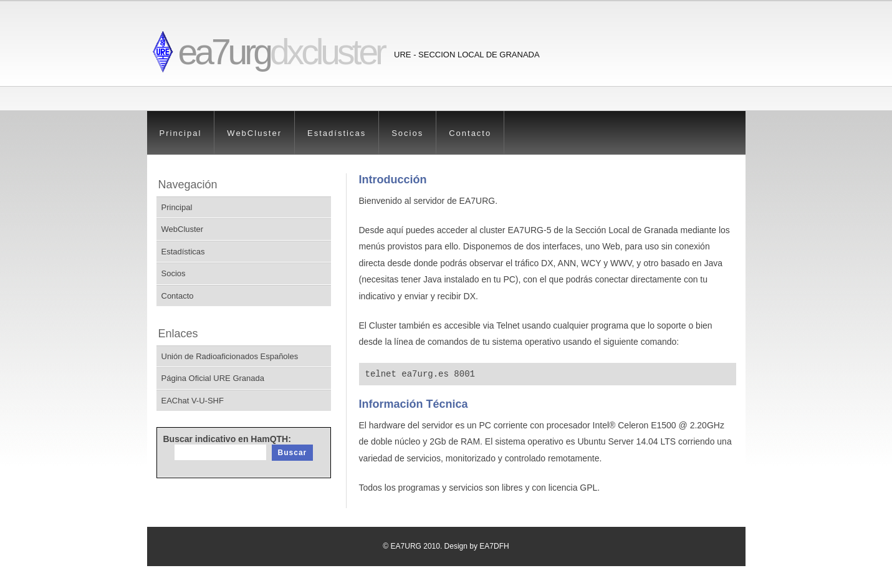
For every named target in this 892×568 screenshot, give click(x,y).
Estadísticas (336, 133)
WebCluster (254, 133)
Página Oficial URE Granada (212, 378)
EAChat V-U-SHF (192, 400)
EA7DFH (494, 548)
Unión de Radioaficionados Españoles (230, 356)
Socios (407, 133)
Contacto (470, 133)
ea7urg (281, 52)
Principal (181, 133)
